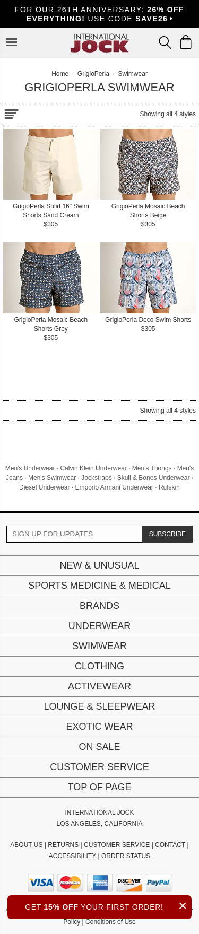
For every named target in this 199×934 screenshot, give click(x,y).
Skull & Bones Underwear (153, 478)
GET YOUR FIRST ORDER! (108, 905)
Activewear (99, 686)
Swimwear (99, 646)
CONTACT (170, 845)
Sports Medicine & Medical (99, 585)
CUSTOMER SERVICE (117, 845)
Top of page (99, 787)
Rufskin (169, 487)
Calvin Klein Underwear (93, 468)
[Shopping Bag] (186, 42)
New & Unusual (99, 565)
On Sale (99, 746)
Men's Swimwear (52, 478)
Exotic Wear (99, 726)
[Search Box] (165, 42)
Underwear (99, 626)
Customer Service (99, 767)
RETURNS (63, 845)
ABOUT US (26, 845)
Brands (99, 605)
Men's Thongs (152, 468)
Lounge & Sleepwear (99, 706)
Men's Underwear (30, 468)
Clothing (99, 666)
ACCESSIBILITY (72, 856)
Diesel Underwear (44, 487)
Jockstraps (96, 478)
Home (59, 73)
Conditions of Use (110, 922)
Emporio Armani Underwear (114, 487)
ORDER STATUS (125, 856)
